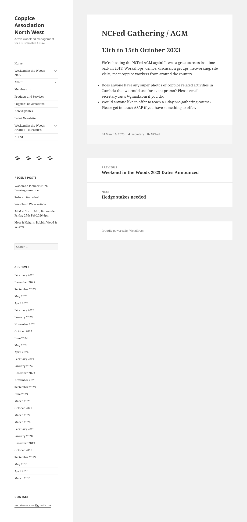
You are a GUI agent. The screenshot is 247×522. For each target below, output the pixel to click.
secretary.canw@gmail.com (32, 505)
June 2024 (21, 338)
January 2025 (23, 317)
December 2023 (24, 373)
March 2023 (22, 401)
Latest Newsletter (25, 118)
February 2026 (24, 275)
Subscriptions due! (26, 197)
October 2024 (23, 331)
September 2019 (25, 457)
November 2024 (25, 324)
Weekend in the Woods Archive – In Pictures (29, 128)
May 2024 (21, 345)
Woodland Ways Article (30, 204)
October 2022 (23, 408)
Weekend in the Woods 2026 (29, 73)
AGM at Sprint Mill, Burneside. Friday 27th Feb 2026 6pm (34, 213)
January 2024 (23, 366)
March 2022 (22, 415)
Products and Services (29, 97)
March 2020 (22, 422)
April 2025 (21, 303)
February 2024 (24, 359)
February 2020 (24, 429)
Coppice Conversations (29, 104)
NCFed (18, 137)
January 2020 (23, 436)
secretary (138, 134)
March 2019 (22, 478)
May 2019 (21, 464)
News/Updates (23, 111)
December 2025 (24, 282)
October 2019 (23, 450)
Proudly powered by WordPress (122, 231)
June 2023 (21, 394)
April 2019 (21, 471)
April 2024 (21, 352)
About (18, 82)
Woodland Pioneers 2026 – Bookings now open (32, 188)
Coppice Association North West (29, 25)
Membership (22, 89)
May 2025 (21, 296)
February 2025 (24, 310)
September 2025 (25, 289)
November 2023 (25, 380)
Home (18, 63)
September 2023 (25, 387)
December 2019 (24, 443)
